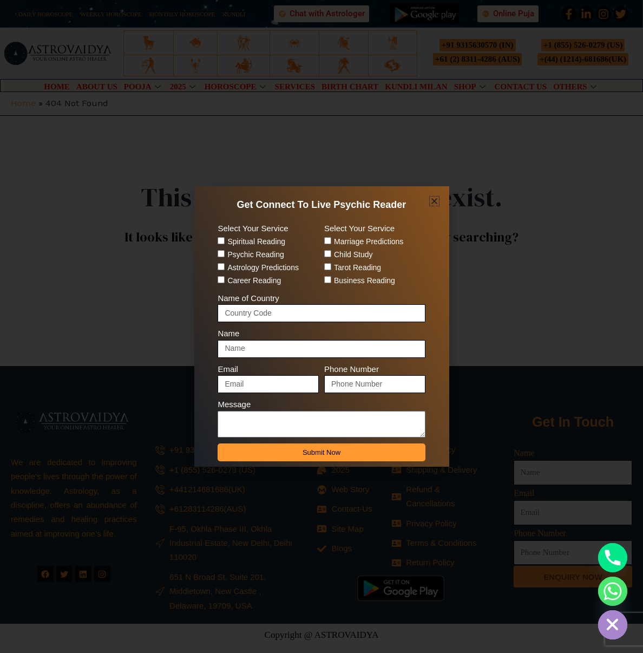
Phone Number (351, 369)
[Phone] (612, 557)
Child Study (353, 254)
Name (228, 333)
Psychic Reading (255, 254)
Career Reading (254, 280)
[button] (434, 201)
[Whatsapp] (612, 591)
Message (234, 404)
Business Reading (364, 280)
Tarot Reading (357, 267)
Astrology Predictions (263, 267)
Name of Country (248, 298)
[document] (321, 326)
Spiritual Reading (256, 241)
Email (228, 369)
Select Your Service (253, 228)
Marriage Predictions (368, 241)
